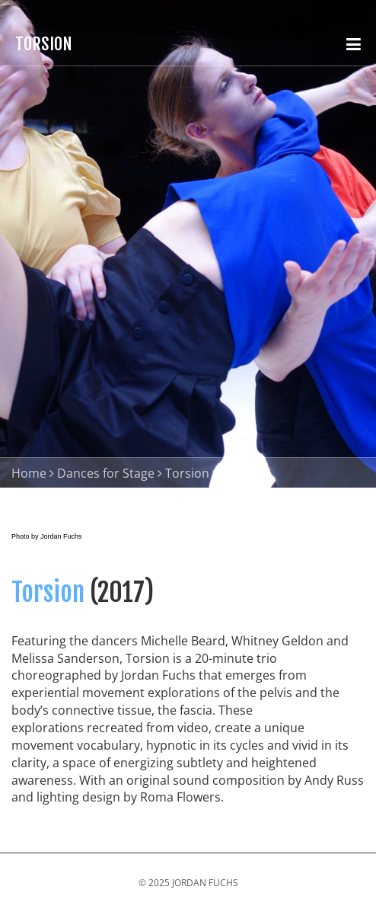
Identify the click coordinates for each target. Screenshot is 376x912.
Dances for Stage (106, 473)
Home (28, 473)
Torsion (187, 473)
